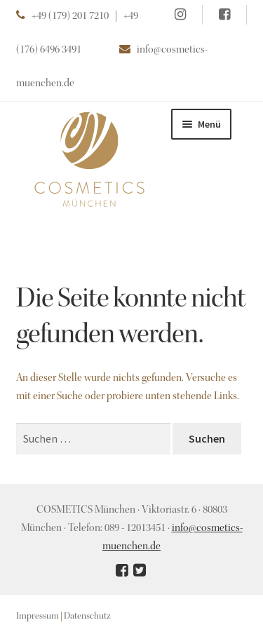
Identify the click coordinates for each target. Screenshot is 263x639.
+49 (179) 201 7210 (70, 16)
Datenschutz (87, 616)
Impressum (37, 616)
